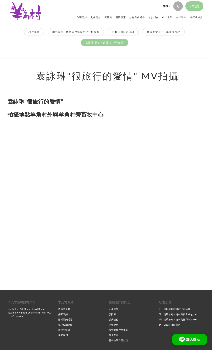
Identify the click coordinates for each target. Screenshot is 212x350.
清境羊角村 (64, 309)
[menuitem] (82, 17)
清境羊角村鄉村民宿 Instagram (178, 314)
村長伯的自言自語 (123, 31)
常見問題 (113, 335)
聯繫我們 (63, 335)
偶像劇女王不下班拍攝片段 (163, 31)
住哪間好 (63, 314)
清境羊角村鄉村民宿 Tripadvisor (178, 319)
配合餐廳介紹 (65, 324)
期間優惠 (113, 324)
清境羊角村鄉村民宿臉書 (174, 309)
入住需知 (113, 309)
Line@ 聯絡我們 (169, 324)
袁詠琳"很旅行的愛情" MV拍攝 (104, 42)
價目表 (112, 314)
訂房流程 (113, 319)
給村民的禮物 (65, 319)
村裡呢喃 (34, 31)
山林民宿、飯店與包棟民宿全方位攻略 (75, 31)
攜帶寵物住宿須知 (118, 329)
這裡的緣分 (64, 329)
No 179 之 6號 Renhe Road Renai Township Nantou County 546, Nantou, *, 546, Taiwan (29, 312)
